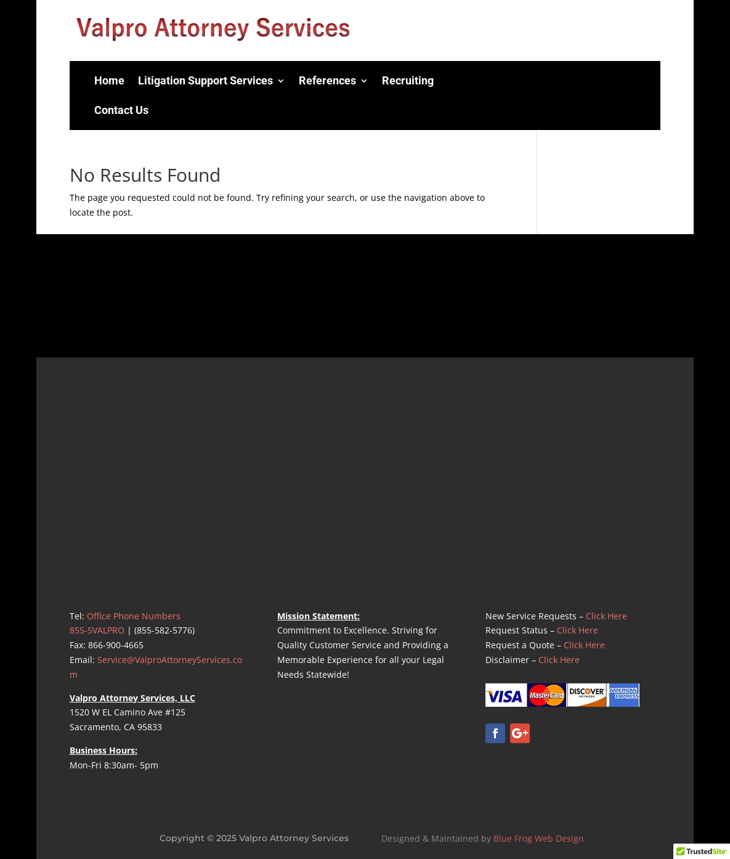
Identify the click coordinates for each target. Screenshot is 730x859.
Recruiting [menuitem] (408, 80)
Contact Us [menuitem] (121, 110)
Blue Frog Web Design (538, 838)
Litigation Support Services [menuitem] (205, 80)
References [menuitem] (327, 80)
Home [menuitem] (109, 80)
